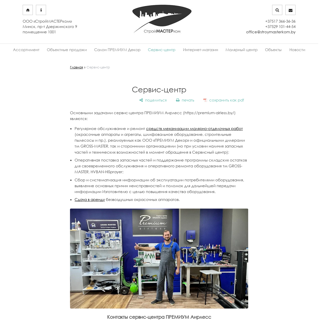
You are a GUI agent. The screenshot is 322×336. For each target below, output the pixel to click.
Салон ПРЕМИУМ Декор (120, 49)
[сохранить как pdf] (223, 99)
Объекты (268, 49)
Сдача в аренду (90, 198)
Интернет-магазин (199, 49)
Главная (76, 66)
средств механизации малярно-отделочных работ (194, 127)
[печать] (185, 99)
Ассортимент (32, 49)
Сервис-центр (162, 49)
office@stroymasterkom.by (271, 32)
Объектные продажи (71, 49)
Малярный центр (239, 49)
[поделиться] (153, 99)
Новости (291, 49)
